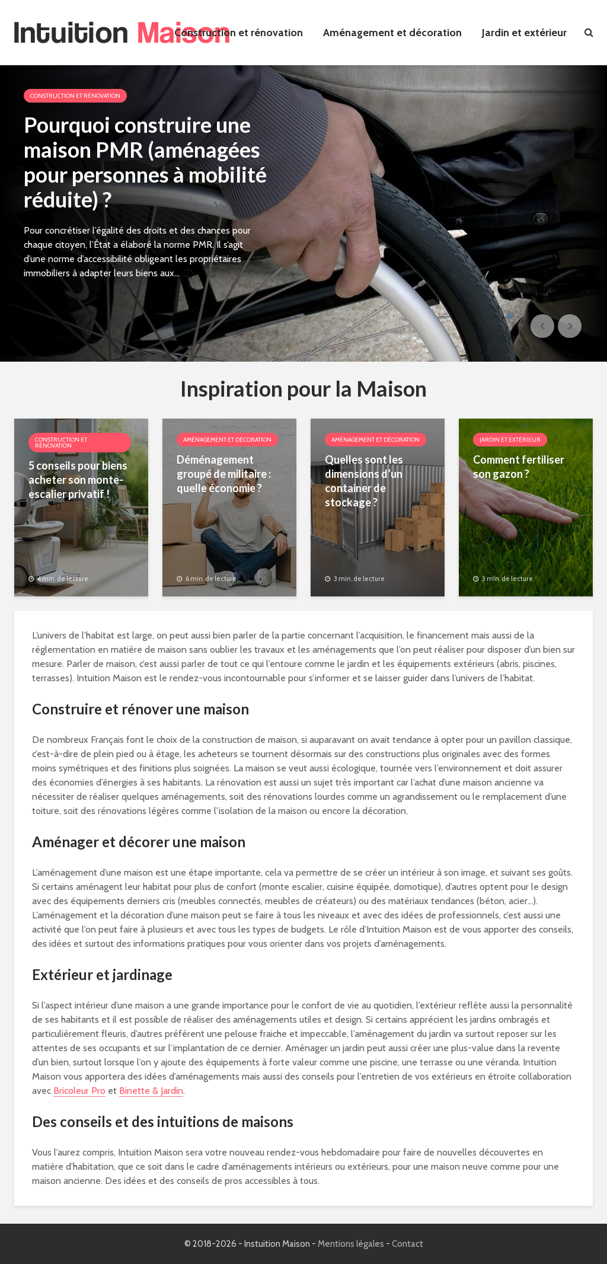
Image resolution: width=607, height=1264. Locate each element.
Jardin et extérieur (524, 32)
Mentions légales (351, 1244)
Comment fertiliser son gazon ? (518, 466)
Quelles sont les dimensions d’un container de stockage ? (364, 481)
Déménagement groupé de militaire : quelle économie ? (224, 473)
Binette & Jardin (151, 1090)
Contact (407, 1244)
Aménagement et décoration (392, 32)
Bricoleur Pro (79, 1090)
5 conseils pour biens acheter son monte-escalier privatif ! (77, 479)
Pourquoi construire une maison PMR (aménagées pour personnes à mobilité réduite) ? (145, 162)
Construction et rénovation (238, 32)
